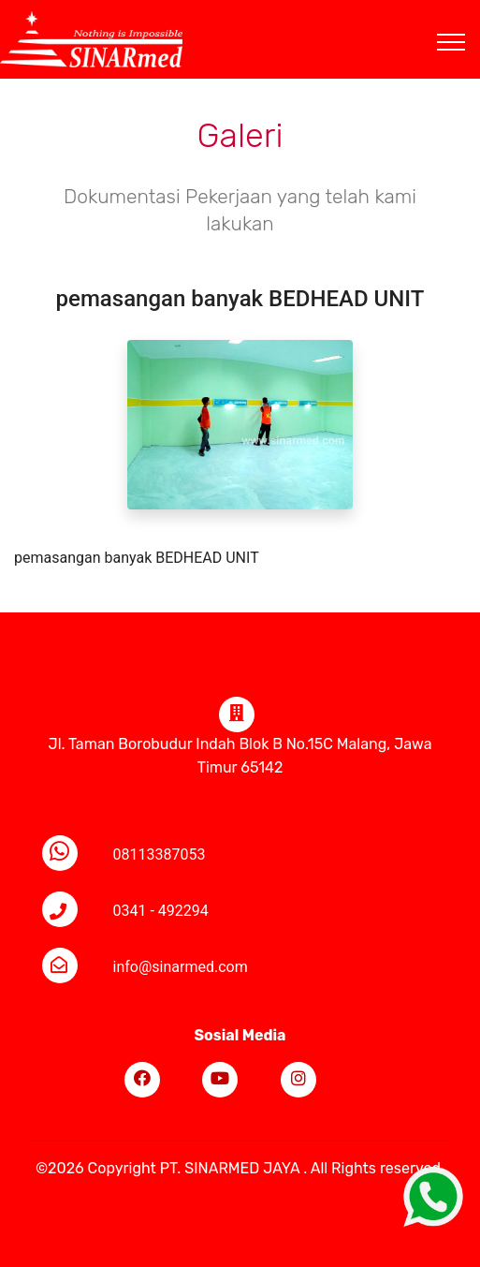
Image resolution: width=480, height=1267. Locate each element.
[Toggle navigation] (465, 19)
